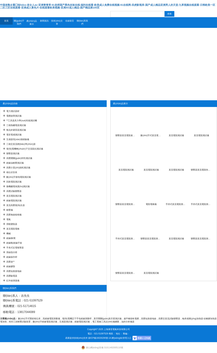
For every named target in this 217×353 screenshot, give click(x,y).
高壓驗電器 (11, 276)
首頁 (6, 21)
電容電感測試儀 (14, 134)
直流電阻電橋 (12, 229)
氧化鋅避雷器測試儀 (16, 130)
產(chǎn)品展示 (31, 22)
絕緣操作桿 (11, 257)
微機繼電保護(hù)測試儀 (18, 186)
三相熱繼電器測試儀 (16, 125)
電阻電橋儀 (151, 204)
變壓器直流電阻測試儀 (126, 204)
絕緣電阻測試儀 (14, 200)
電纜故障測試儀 (14, 116)
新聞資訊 (44, 21)
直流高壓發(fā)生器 (15, 205)
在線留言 (69, 21)
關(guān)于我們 (19, 22)
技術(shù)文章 (57, 22)
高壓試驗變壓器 (14, 191)
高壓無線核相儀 (14, 214)
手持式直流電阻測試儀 (176, 204)
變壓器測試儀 (12, 153)
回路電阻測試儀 (14, 181)
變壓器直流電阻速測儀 (126, 135)
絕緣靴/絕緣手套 (14, 243)
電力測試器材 (12, 111)
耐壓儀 (9, 210)
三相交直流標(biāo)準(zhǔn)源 (20, 144)
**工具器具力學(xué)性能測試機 (21, 120)
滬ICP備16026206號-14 (99, 338)
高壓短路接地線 (14, 271)
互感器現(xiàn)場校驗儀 (17, 139)
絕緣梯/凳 (11, 238)
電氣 (8, 219)
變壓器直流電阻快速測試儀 (201, 170)
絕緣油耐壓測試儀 (15, 163)
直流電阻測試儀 (14, 196)
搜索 (169, 13)
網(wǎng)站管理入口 (121, 338)
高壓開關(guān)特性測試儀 (19, 158)
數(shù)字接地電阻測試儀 (18, 177)
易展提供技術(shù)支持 (76, 338)
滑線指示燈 (11, 252)
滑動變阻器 (11, 224)
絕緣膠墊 (10, 266)
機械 (8, 233)
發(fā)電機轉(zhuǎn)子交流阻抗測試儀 (24, 149)
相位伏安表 (11, 172)
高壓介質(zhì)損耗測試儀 (18, 167)
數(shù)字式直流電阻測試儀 (151, 135)
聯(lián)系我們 (82, 22)
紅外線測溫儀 (12, 280)
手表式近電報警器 (15, 247)
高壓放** (10, 261)
